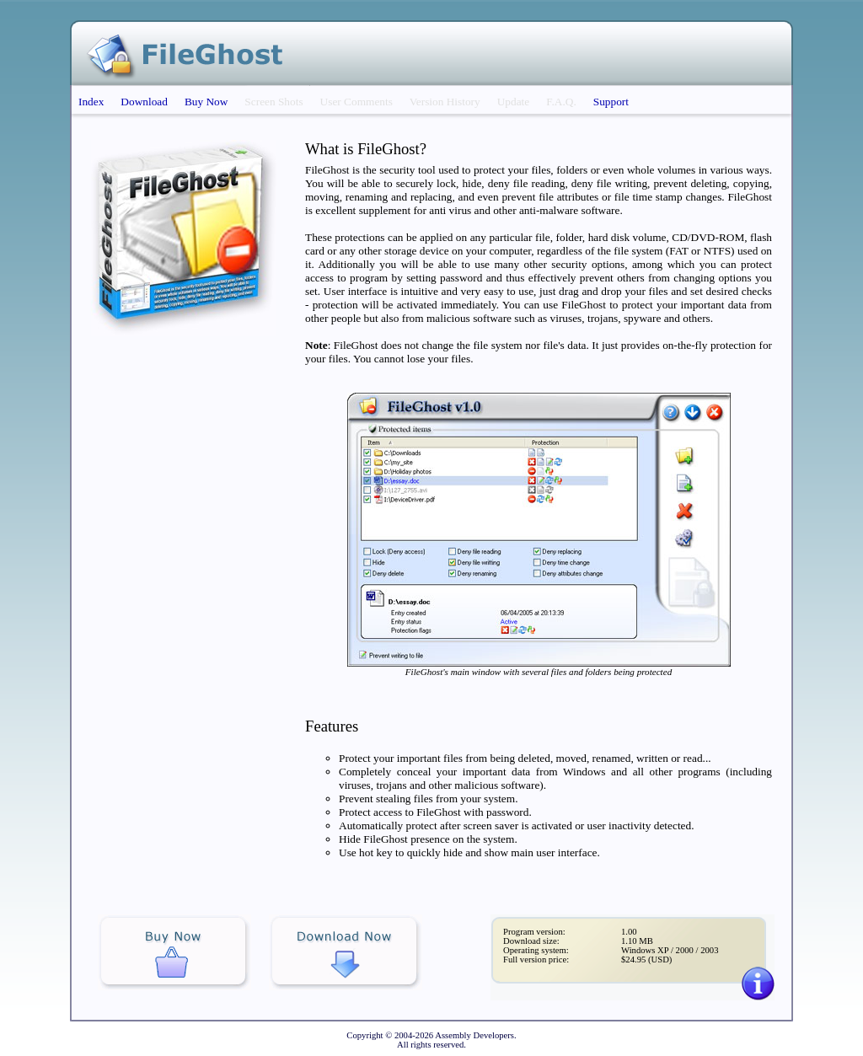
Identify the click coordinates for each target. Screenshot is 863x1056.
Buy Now (206, 101)
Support (611, 101)
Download (144, 101)
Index (91, 101)
